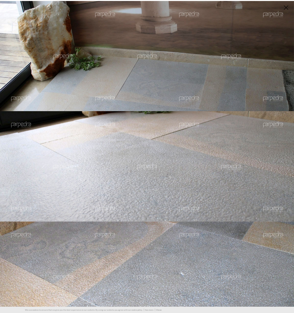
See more (149, 310)
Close (159, 310)
